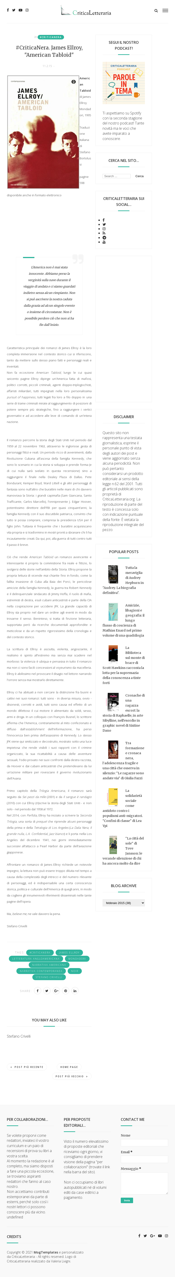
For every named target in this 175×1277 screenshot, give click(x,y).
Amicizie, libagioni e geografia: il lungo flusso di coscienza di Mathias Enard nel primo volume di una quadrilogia (123, 620)
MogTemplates (46, 1252)
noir (74, 971)
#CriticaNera (51, 37)
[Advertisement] (124, 329)
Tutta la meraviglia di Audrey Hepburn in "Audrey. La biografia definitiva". (123, 580)
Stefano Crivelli (49, 977)
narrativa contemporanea (41, 971)
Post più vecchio (72, 1076)
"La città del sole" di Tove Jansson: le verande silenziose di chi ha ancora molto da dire (123, 850)
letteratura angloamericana (36, 958)
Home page (69, 1067)
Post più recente (26, 1067)
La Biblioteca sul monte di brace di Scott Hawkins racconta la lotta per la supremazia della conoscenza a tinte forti (124, 665)
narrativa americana (49, 964)
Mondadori (77, 958)
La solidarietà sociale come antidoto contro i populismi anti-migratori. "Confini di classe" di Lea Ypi (123, 808)
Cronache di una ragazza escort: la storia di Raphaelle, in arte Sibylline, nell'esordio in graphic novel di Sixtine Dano (124, 713)
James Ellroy (69, 952)
